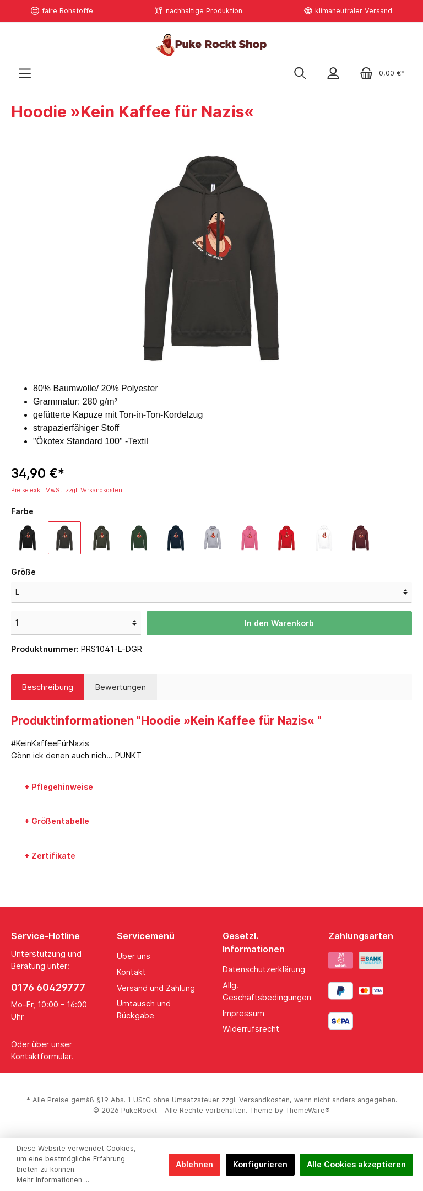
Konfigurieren (260, 1164)
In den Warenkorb (279, 623)
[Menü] (25, 73)
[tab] (47, 687)
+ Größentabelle (56, 821)
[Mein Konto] (333, 73)
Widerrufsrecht (251, 1028)
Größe (23, 571)
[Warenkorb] (382, 73)
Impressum (243, 1013)
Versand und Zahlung (156, 988)
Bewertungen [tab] (120, 687)
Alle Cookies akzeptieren (356, 1164)
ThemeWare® (307, 1110)
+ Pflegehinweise (58, 786)
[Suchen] (300, 73)
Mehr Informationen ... (53, 1180)
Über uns (133, 956)
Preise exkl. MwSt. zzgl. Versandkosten (66, 490)
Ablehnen (194, 1164)
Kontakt (131, 972)
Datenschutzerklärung (264, 969)
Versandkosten (264, 1100)
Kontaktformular (41, 1056)
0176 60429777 (48, 987)
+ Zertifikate (49, 855)
